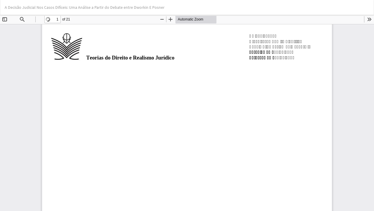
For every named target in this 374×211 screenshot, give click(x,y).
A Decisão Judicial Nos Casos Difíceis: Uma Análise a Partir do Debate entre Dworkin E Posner (85, 7)
